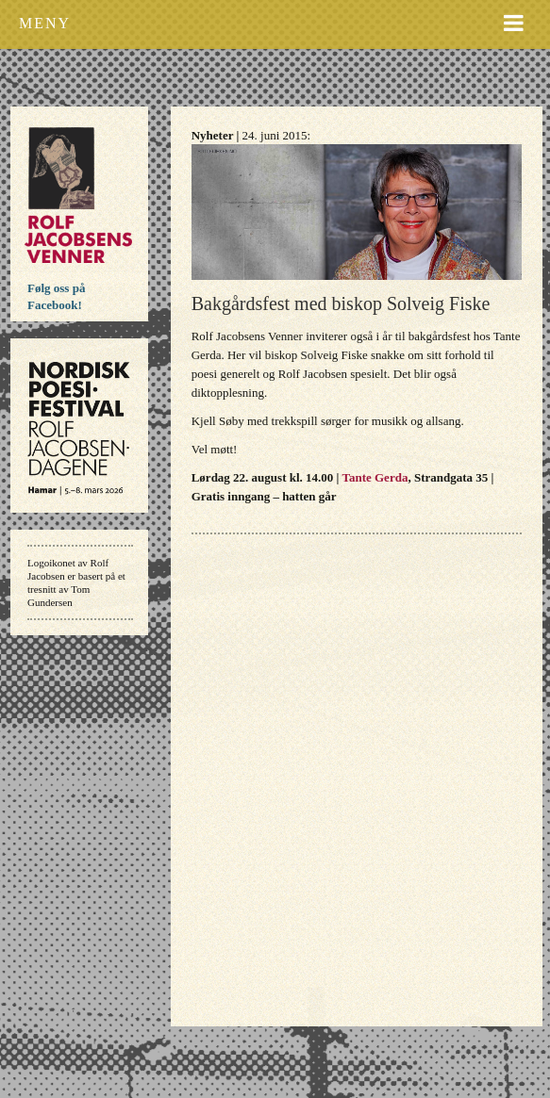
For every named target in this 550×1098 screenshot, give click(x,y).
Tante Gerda (375, 477)
